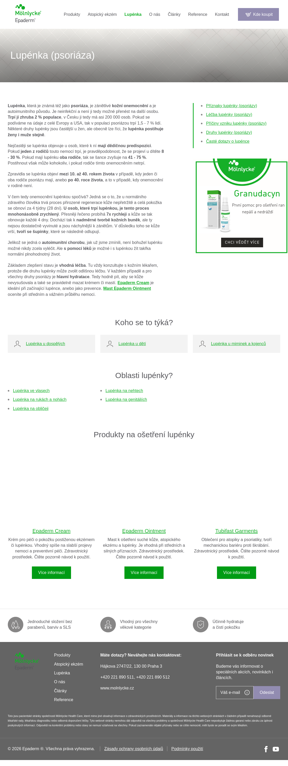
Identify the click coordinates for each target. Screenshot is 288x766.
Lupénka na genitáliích (126, 399)
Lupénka (133, 14)
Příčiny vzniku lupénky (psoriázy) (236, 123)
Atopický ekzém (102, 14)
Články (174, 14)
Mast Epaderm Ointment (127, 288)
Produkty (72, 14)
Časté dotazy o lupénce (227, 141)
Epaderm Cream (133, 283)
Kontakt (222, 14)
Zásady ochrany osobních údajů (133, 749)
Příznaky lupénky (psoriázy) (231, 106)
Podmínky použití (187, 749)
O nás (154, 14)
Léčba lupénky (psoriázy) (229, 114)
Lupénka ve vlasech (31, 390)
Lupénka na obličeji (30, 408)
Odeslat (267, 692)
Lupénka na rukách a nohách (39, 399)
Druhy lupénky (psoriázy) (229, 132)
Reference (197, 14)
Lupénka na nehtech (124, 390)
